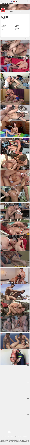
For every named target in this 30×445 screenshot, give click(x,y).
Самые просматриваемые (21, 38)
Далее (21, 432)
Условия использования (10, 436)
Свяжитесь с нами (3, 436)
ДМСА (16, 436)
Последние (28, 38)
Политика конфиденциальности (22, 436)
